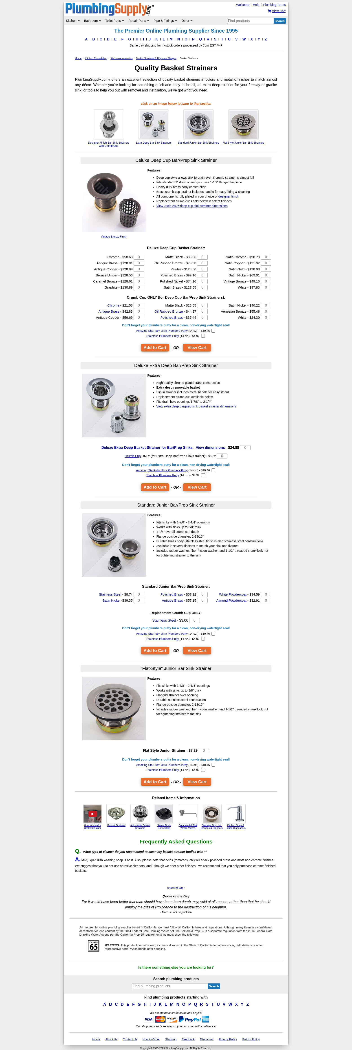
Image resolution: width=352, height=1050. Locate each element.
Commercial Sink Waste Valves (188, 816)
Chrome (113, 305)
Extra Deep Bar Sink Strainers (154, 126)
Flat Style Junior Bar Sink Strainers (243, 126)
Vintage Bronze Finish (114, 203)
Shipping (171, 1039)
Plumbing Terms (274, 5)
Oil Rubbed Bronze (168, 311)
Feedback (188, 1039)
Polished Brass (172, 317)
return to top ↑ (176, 887)
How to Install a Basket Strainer (92, 816)
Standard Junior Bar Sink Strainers (198, 126)
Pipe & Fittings (165, 20)
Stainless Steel (110, 594)
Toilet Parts (114, 20)
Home (96, 1039)
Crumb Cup (133, 456)
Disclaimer (207, 1039)
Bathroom (92, 20)
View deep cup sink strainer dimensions (192, 206)
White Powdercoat (232, 594)
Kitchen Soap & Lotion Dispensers (236, 816)
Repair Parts (138, 20)
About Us (111, 1039)
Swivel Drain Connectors (164, 816)
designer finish (228, 196)
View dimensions (210, 447)
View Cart (197, 347)
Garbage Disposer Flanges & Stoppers (212, 816)
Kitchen (73, 20)
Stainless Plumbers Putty (162, 336)
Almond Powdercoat (231, 600)
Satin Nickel (111, 600)
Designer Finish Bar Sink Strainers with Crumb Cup (108, 128)
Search (280, 21)
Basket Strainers (116, 815)
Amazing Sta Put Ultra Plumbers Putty (162, 330)
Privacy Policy (228, 1039)
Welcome (242, 5)
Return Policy (251, 1039)
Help (256, 5)
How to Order (151, 1039)
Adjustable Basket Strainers (140, 816)
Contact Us (130, 1039)
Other (186, 20)
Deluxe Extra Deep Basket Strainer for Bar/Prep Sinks (147, 447)
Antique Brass (108, 311)
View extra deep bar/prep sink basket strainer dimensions (196, 406)
